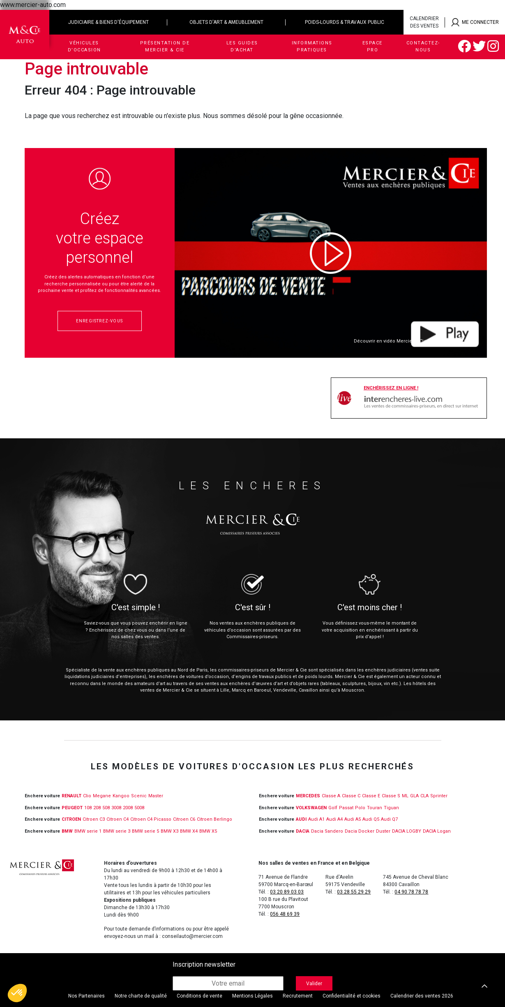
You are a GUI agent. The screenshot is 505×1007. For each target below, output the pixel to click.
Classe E (371, 796)
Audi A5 (352, 819)
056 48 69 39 (285, 914)
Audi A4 (334, 819)
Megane (102, 796)
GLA (414, 796)
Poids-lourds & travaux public (344, 22)
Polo (360, 807)
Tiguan (391, 807)
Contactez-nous (423, 46)
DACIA (302, 831)
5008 (139, 807)
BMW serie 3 (116, 831)
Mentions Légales (252, 996)
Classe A (331, 796)
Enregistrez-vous (99, 321)
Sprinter (438, 796)
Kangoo (121, 796)
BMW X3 (169, 831)
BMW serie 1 (87, 831)
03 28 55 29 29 (354, 892)
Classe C (351, 796)
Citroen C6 (184, 819)
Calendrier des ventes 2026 (421, 996)
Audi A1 (316, 819)
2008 (128, 807)
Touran (374, 807)
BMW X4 (189, 831)
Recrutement (298, 996)
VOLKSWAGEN (311, 807)
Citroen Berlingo (214, 819)
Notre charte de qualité (141, 996)
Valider (314, 983)
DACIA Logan (437, 831)
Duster (383, 831)
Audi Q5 (370, 819)
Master (155, 796)
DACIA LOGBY (406, 831)
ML (405, 796)
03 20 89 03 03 (287, 892)
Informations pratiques (312, 46)
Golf (332, 807)
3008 (116, 807)
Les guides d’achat (242, 46)
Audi (301, 819)
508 (106, 807)
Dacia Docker (359, 831)
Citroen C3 (94, 819)
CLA (424, 796)
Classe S (391, 796)
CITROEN (71, 819)
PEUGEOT (72, 807)
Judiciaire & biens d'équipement (108, 22)
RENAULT (71, 796)
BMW (67, 831)
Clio (87, 796)
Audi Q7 (389, 819)
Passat (346, 807)
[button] (17, 993)
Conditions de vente (199, 996)
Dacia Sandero (327, 831)
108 (88, 807)
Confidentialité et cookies (351, 996)
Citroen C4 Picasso (150, 819)
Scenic (139, 796)
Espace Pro (372, 46)
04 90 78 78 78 (411, 892)
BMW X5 (208, 831)
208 (97, 807)
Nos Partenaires (86, 996)
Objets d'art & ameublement (226, 22)
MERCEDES (308, 796)
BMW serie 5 (145, 831)
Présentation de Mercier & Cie (165, 46)
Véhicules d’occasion (84, 46)
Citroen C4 (117, 819)
